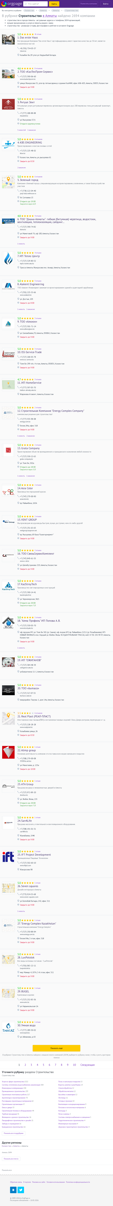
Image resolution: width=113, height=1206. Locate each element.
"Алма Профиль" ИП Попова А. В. (38, 620)
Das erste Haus (27, 37)
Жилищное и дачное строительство (15, 1117)
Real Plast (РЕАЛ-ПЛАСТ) (34, 716)
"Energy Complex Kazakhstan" (36, 923)
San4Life (24, 820)
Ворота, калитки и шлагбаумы (69, 1085)
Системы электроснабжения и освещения (74, 1117)
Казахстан (6, 1146)
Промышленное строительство (13, 1091)
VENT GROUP (27, 519)
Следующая (87, 1065)
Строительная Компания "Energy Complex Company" (50, 410)
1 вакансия (31, 130)
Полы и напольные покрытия (69, 1082)
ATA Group (25, 784)
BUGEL (23, 991)
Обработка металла (65, 1091)
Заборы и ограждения (10, 1124)
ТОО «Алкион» (27, 321)
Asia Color (25, 488)
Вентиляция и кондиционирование (71, 1104)
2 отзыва (38, 407)
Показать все (7, 1170)
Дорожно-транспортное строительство (73, 1127)
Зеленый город (27, 180)
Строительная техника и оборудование (17, 1111)
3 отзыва (38, 281)
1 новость (21, 244)
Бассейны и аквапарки (66, 1094)
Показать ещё (57, 1048)
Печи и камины (64, 1114)
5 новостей (21, 130)
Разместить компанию (89, 4)
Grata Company (28, 448)
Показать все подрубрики (13, 1133)
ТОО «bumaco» (28, 688)
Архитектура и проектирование (13, 1098)
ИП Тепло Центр (28, 256)
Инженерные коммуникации (12, 1088)
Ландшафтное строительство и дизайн (16, 1120)
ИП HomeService (29, 382)
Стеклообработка (65, 1088)
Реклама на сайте (38, 1182)
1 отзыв (37, 747)
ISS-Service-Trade (29, 352)
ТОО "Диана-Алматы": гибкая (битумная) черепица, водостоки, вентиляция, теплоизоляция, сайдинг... (56, 220)
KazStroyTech (27, 584)
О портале (27, 1182)
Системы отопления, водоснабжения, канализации (21, 1085)
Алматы (16, 1146)
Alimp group (26, 750)
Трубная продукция (9, 1114)
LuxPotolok (25, 957)
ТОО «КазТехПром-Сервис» (35, 71)
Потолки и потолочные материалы (71, 1107)
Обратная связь (16, 1182)
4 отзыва (38, 216)
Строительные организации (12, 1104)
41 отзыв (38, 34)
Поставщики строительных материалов (16, 1101)
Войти (105, 4)
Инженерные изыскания (67, 1124)
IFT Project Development (34, 854)
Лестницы (62, 1098)
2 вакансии (21, 168)
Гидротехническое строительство (71, 1120)
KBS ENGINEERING (29, 142)
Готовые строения (65, 1101)
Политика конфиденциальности (78, 1182)
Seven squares (27, 886)
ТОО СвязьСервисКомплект (35, 553)
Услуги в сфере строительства (13, 1082)
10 (74, 1065)
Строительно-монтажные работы (14, 1094)
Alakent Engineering (30, 284)
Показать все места (11, 1159)
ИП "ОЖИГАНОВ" (29, 660)
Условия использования (56, 1182)
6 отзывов (38, 99)
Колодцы (62, 1111)
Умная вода (26, 1025)
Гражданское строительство (12, 1127)
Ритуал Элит (26, 102)
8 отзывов (38, 68)
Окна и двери (7, 1107)
